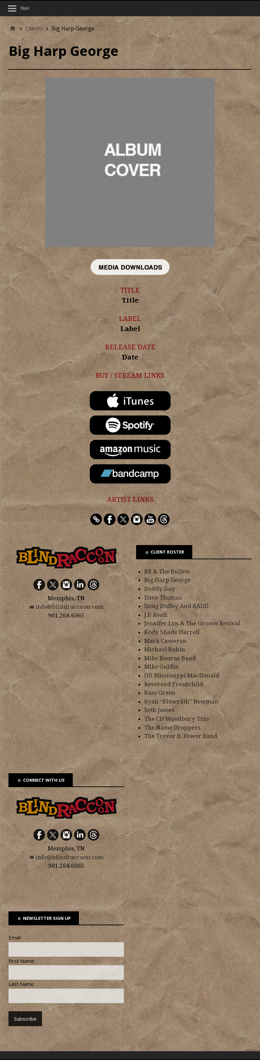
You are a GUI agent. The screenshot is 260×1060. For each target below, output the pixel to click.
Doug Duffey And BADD (176, 606)
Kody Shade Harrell (172, 632)
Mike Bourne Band (170, 658)
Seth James (159, 710)
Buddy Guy (159, 588)
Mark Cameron (165, 640)
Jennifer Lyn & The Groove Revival (192, 623)
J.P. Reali (155, 614)
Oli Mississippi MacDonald (181, 675)
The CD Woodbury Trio (176, 718)
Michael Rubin (164, 649)
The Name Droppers (172, 727)
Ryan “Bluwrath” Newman (181, 701)
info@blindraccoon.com (70, 606)
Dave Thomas (163, 597)
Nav (24, 7)
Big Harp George (167, 580)
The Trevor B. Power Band (180, 736)
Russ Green (159, 692)
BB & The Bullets (167, 571)
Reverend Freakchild (173, 684)
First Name (21, 960)
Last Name (21, 983)
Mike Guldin (161, 666)
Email (14, 937)
